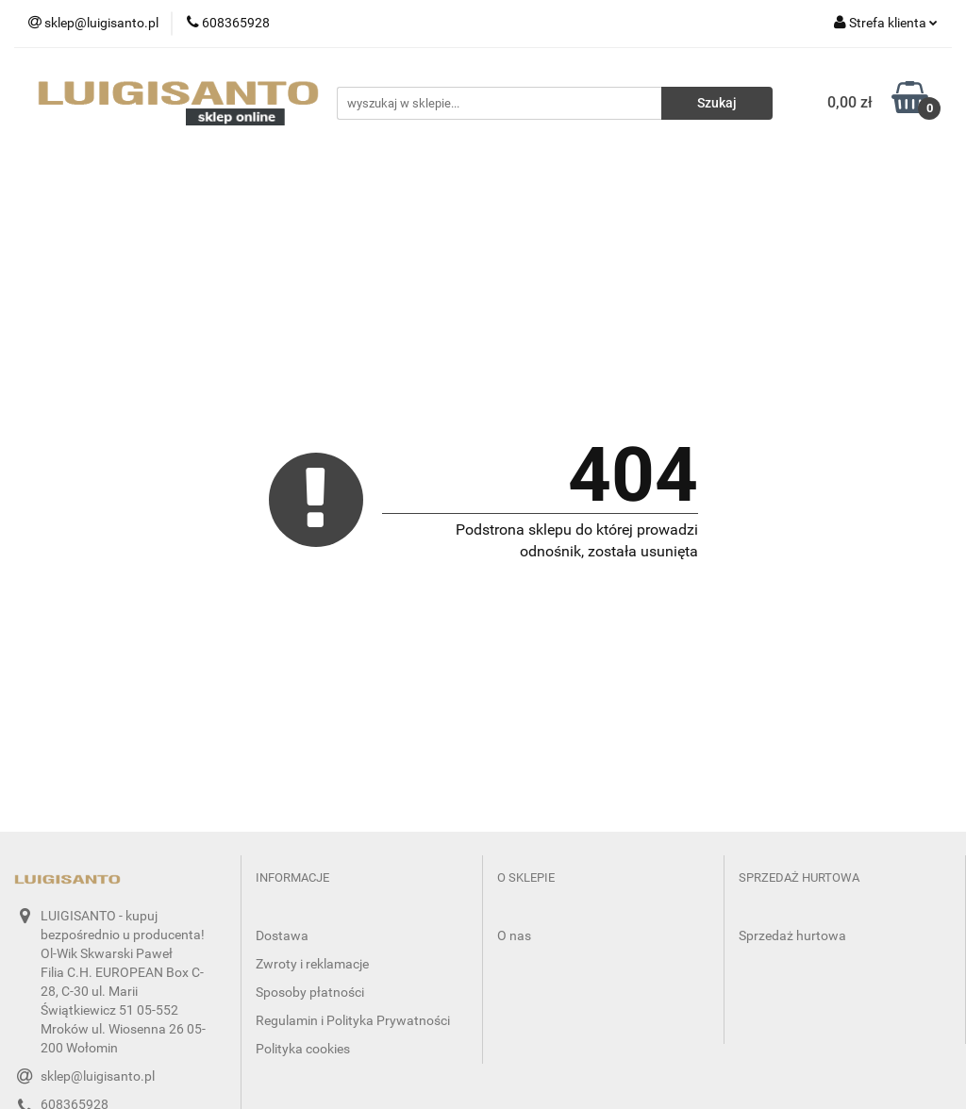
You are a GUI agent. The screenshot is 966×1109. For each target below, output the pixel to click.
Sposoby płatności (310, 992)
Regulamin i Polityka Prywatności (353, 1020)
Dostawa (282, 935)
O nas (514, 935)
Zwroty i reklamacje (312, 963)
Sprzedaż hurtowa (792, 935)
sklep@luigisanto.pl (98, 1076)
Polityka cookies (303, 1048)
